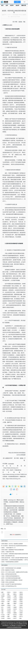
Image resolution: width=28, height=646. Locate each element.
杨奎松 (15, 601)
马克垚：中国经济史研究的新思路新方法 (10, 576)
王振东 (21, 605)
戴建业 (21, 599)
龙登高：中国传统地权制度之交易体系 (9, 561)
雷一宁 (21, 609)
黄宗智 (8, 596)
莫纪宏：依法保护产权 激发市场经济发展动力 (11, 584)
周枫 (2, 611)
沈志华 (2, 599)
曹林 (8, 594)
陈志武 (21, 596)
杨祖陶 (21, 598)
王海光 (21, 601)
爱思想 (5, 2)
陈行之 (8, 592)
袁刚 (8, 614)
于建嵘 (15, 596)
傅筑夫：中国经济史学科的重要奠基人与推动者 (11, 580)
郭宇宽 (8, 598)
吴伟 (15, 611)
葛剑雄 (8, 612)
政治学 (17, 5)
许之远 (2, 614)
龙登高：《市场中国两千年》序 (8, 547)
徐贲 (2, 598)
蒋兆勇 (8, 611)
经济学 (12, 5)
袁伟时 (8, 607)
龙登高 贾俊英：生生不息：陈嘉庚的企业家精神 (12, 543)
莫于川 (21, 616)
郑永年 (15, 592)
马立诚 (15, 598)
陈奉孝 (2, 605)
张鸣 (8, 601)
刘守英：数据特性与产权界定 (7, 570)
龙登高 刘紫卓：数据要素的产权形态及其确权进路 (12, 549)
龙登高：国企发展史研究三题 (7, 555)
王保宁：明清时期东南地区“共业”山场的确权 (11, 568)
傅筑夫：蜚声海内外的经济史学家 (8, 574)
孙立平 (15, 618)
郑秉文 (15, 616)
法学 (7, 5)
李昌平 (2, 601)
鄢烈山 (15, 594)
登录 (13, 534)
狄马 (2, 607)
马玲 (15, 605)
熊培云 (21, 607)
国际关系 (23, 5)
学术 (7, 470)
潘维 (8, 616)
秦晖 (2, 592)
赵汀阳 (15, 599)
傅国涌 (21, 594)
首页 (2, 5)
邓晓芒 (15, 603)
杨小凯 (15, 614)
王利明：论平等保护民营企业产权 (8, 586)
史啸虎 (15, 607)
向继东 (8, 599)
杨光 (21, 618)
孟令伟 (15, 609)
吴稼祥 (21, 612)
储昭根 (15, 612)
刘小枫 (8, 609)
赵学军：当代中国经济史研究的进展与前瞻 (10, 578)
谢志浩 (8, 618)
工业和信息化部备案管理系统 (14, 627)
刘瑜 (2, 612)
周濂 (2, 603)
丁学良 (2, 594)
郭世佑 (8, 605)
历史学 (11, 470)
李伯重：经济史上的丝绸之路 (7, 582)
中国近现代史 (17, 470)
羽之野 (2, 618)
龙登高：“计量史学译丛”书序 (7, 551)
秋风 (2, 609)
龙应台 (21, 592)
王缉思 (21, 603)
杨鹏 (8, 603)
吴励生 (21, 614)
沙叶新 (21, 611)
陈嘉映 (2, 596)
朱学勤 (2, 616)
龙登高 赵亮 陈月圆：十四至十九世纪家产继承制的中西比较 (14, 557)
